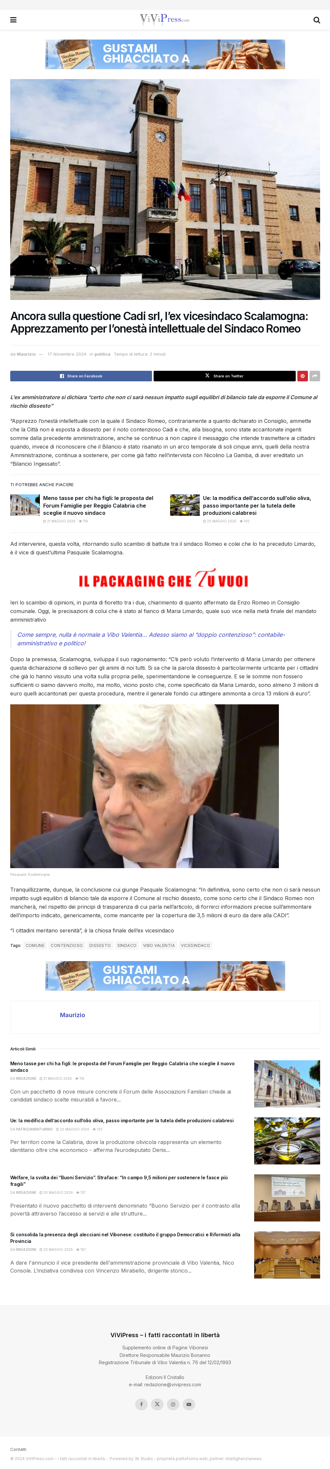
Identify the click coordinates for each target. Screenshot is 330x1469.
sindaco (127, 945)
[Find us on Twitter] (157, 1404)
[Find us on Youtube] (189, 1404)
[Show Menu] (13, 20)
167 (81, 1249)
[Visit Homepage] (165, 19)
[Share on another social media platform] (315, 376)
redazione (26, 1078)
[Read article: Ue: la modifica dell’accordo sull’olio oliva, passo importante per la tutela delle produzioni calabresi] (185, 504)
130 (245, 521)
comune (35, 945)
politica (102, 354)
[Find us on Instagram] (173, 1404)
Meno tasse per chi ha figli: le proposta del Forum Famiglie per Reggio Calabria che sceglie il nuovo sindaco (98, 505)
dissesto (100, 945)
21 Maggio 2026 (59, 521)
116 (83, 521)
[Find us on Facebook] (141, 1404)
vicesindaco (195, 945)
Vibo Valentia (159, 945)
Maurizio (26, 354)
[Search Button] (317, 20)
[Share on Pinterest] (302, 376)
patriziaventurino (34, 1129)
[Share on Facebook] (81, 376)
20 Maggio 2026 (219, 521)
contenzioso (67, 945)
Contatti (18, 1449)
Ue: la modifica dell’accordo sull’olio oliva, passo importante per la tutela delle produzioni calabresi (257, 505)
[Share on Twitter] (225, 376)
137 (81, 1192)
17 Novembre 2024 (67, 354)
